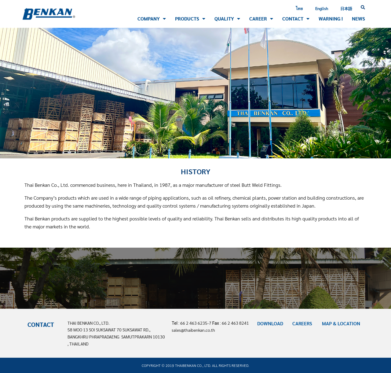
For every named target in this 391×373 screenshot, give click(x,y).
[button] (362, 7)
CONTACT (295, 18)
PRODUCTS (190, 18)
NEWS (358, 18)
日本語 (346, 8)
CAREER (261, 18)
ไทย (299, 8)
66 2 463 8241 (235, 323)
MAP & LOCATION (341, 323)
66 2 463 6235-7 (195, 323)
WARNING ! (331, 18)
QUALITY (227, 18)
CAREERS (302, 323)
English (321, 8)
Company (151, 18)
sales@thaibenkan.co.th (193, 330)
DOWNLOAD (270, 323)
